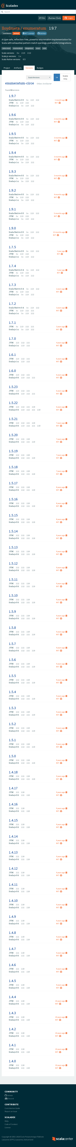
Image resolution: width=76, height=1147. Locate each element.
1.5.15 (13, 515)
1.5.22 (13, 403)
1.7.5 (12, 247)
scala (44, 48)
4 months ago (60, 194)
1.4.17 (13, 788)
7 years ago (61, 423)
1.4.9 (12, 916)
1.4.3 (12, 1013)
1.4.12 (13, 868)
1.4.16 (13, 804)
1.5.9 (12, 611)
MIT (58, 103)
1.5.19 (13, 451)
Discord (9, 1098)
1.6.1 (12, 354)
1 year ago (62, 251)
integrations (29, 48)
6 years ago (61, 359)
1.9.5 (12, 133)
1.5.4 (12, 692)
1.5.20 (13, 435)
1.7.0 (12, 338)
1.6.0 (12, 370)
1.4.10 (13, 900)
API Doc (42, 18)
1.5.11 (13, 579)
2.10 (33, 407)
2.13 (23, 53)
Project (7, 68)
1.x (20, 56)
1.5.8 (12, 627)
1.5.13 (13, 547)
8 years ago (61, 487)
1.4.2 (12, 1029)
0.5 (24, 59)
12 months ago (60, 232)
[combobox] (39, 77)
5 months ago (60, 213)
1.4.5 (12, 981)
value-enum (6, 48)
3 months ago (60, 138)
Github (9, 1095)
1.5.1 (12, 740)
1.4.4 (12, 997)
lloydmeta (11, 28)
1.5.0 (12, 756)
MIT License (28, 33)
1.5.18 (13, 467)
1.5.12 (13, 563)
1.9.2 (12, 190)
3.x (18, 53)
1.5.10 (13, 595)
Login (69, 18)
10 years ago (61, 1001)
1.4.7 (12, 948)
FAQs (7, 1121)
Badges (40, 68)
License (8, 1127)
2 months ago (60, 119)
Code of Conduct (11, 1124)
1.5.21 (13, 419)
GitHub (42, 33)
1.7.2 (12, 303)
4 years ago (61, 342)
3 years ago (61, 308)
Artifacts (18, 68)
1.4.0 (12, 1061)
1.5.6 (12, 659)
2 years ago (61, 289)
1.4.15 (13, 820)
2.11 (32, 310)
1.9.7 (12, 96)
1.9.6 (12, 114)
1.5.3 (12, 708)
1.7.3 (12, 284)
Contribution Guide (12, 1108)
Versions (29, 68)
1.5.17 (13, 483)
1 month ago (61, 100)
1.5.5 (12, 675)
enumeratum (34, 28)
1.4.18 (13, 772)
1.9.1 (12, 209)
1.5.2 (12, 724)
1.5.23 (13, 387)
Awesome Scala (54, 17)
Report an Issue (11, 1111)
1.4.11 (13, 884)
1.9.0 (12, 228)
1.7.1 (12, 322)
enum (38, 48)
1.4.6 (12, 965)
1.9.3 (12, 171)
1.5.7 (12, 643)
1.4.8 (12, 932)
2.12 (29, 53)
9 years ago (61, 535)
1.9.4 (12, 152)
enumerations (17, 48)
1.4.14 (13, 836)
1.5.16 (13, 499)
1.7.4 (12, 266)
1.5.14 (13, 531)
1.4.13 (13, 852)
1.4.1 (12, 1045)
